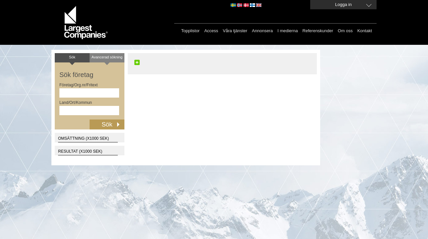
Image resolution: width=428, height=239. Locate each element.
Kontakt (364, 30)
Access (211, 30)
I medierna (287, 30)
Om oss (345, 30)
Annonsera (262, 30)
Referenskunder (318, 30)
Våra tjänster (235, 30)
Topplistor (190, 30)
